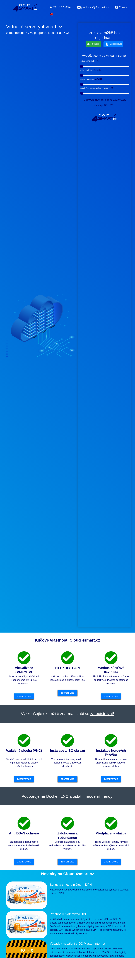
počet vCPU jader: (88, 61)
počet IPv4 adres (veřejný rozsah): (95, 88)
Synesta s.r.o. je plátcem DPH (71, 884)
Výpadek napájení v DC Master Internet (77, 943)
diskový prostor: (87, 79)
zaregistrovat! (102, 713)
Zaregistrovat (113, 44)
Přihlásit (93, 44)
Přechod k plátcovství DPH (68, 914)
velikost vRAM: (86, 70)
